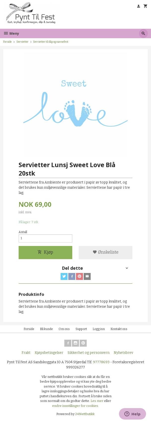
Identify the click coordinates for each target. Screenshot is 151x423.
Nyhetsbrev (123, 353)
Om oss (64, 329)
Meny (11, 33)
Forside (7, 41)
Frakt (26, 353)
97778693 (101, 362)
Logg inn (99, 329)
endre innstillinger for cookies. (75, 406)
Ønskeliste (105, 252)
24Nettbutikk (85, 414)
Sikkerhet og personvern (89, 353)
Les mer (97, 401)
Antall (23, 232)
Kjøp (45, 252)
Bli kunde (46, 329)
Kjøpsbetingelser (49, 353)
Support (81, 329)
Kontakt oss (119, 329)
